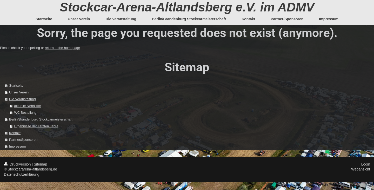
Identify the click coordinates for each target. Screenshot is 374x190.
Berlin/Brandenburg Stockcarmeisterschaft (40, 119)
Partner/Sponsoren (23, 140)
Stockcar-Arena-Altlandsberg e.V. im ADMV (187, 7)
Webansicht (360, 169)
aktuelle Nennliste (27, 106)
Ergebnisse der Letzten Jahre (36, 126)
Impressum (17, 146)
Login (365, 164)
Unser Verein (19, 92)
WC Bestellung (25, 113)
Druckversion (18, 164)
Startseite (16, 85)
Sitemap (40, 164)
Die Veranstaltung (22, 99)
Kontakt (15, 133)
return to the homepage (62, 48)
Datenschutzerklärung (21, 174)
